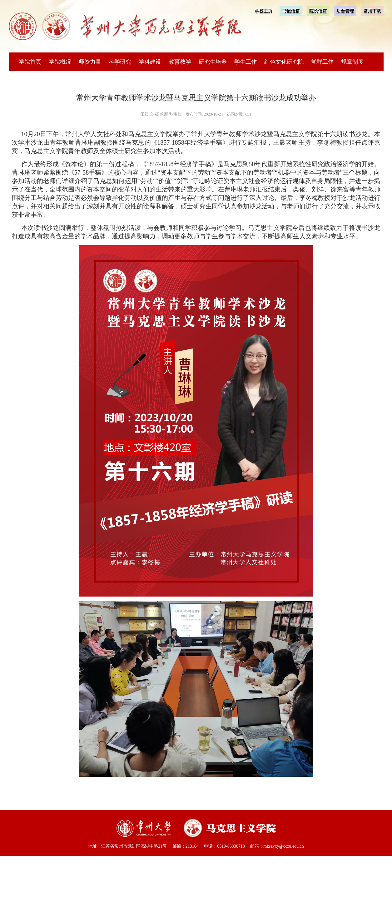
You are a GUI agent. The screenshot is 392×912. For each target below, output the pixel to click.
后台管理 (345, 11)
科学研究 (120, 62)
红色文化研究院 (284, 62)
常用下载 (372, 11)
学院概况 (60, 62)
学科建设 (150, 62)
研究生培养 (213, 62)
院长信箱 (318, 11)
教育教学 (180, 62)
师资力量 (90, 62)
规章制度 (352, 62)
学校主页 (263, 11)
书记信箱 (291, 11)
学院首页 (30, 62)
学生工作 (245, 62)
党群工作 (322, 62)
